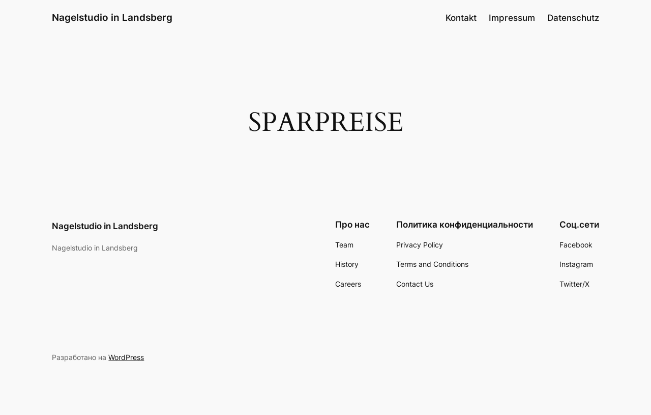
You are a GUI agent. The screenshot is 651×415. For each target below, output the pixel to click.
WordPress (126, 357)
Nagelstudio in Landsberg (112, 17)
